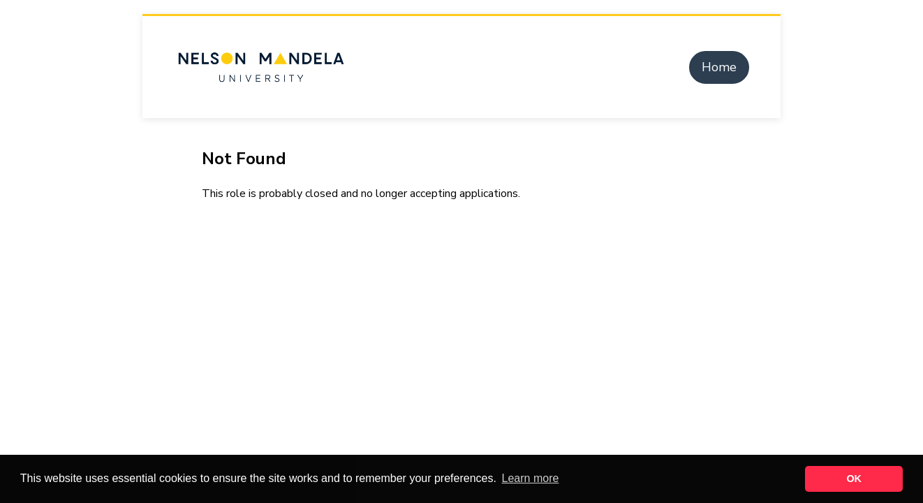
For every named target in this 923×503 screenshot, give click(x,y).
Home (719, 67)
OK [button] (854, 478)
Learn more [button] (530, 478)
